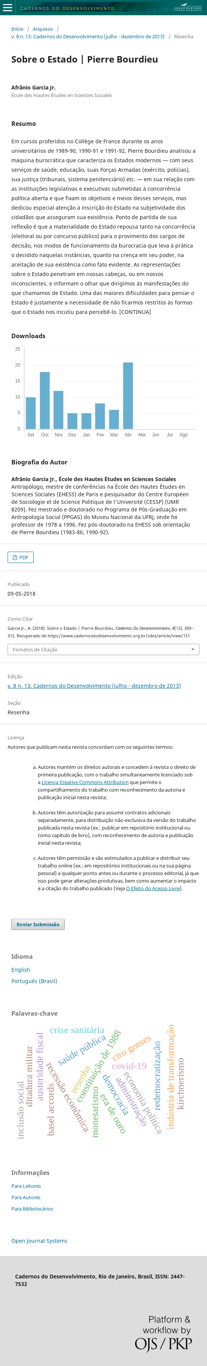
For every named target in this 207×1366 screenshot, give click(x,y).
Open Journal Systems (39, 1240)
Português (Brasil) (34, 981)
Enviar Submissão (38, 924)
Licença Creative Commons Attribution (85, 782)
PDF (23, 557)
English (20, 969)
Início (17, 28)
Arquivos (43, 28)
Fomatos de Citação (35, 649)
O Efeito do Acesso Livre (153, 888)
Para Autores (25, 1197)
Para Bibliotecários (32, 1208)
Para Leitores (26, 1186)
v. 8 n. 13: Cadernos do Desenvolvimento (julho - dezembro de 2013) (88, 36)
